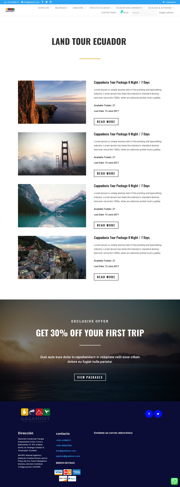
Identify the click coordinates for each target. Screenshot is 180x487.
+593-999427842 (64, 445)
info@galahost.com (66, 450)
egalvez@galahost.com (68, 456)
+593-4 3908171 (64, 440)
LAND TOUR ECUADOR (36, 49)
